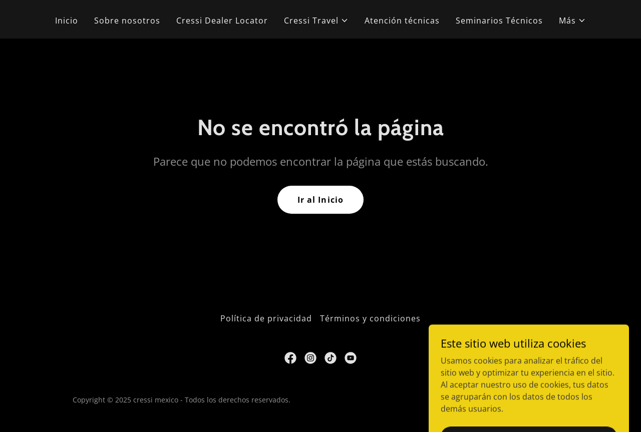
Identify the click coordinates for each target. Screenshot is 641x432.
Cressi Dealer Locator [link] (222, 20)
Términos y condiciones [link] (370, 318)
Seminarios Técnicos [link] (499, 20)
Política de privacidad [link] (266, 318)
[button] (316, 21)
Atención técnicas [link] (402, 20)
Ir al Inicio (320, 199)
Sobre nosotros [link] (127, 20)
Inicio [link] (66, 20)
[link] (290, 358)
